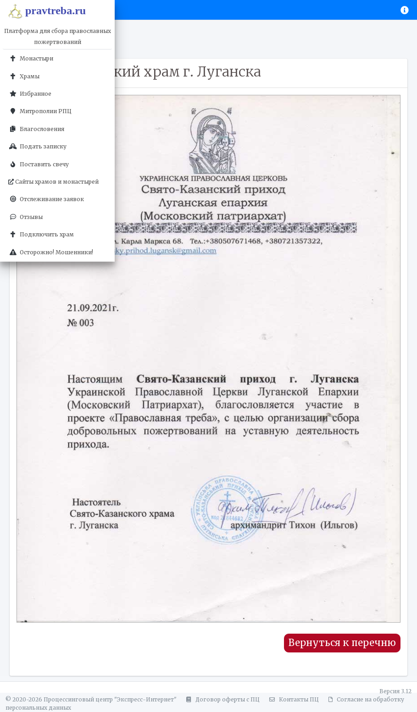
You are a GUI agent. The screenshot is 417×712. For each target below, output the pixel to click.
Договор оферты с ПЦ (221, 699)
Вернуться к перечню (342, 643)
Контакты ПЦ (293, 699)
